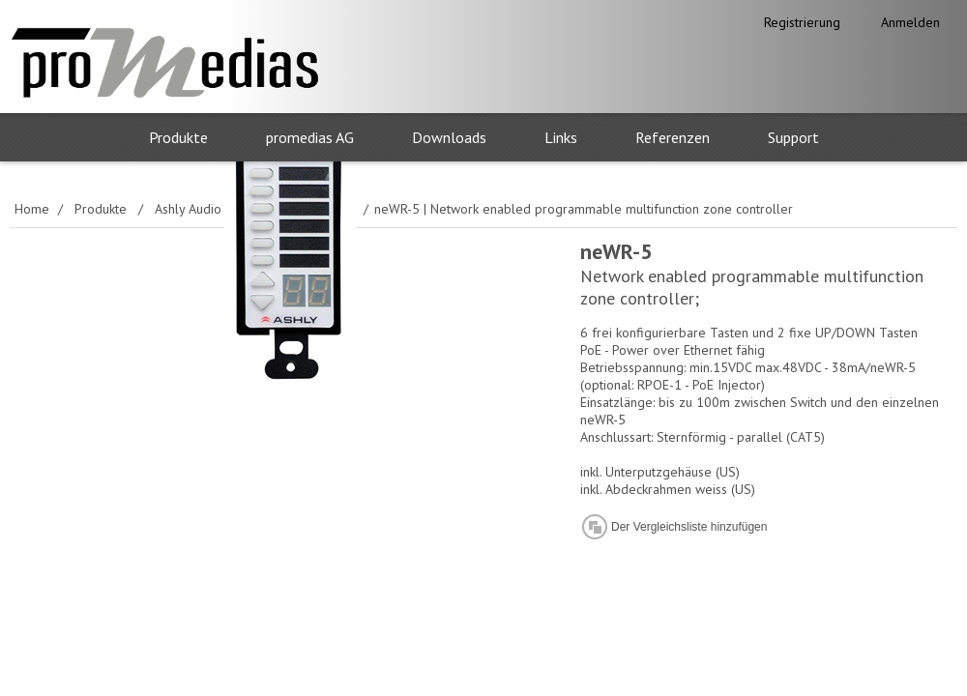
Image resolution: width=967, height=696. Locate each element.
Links (560, 137)
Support (793, 137)
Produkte (178, 137)
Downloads (449, 137)
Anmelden (910, 22)
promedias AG (310, 137)
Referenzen (672, 137)
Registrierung (802, 22)
